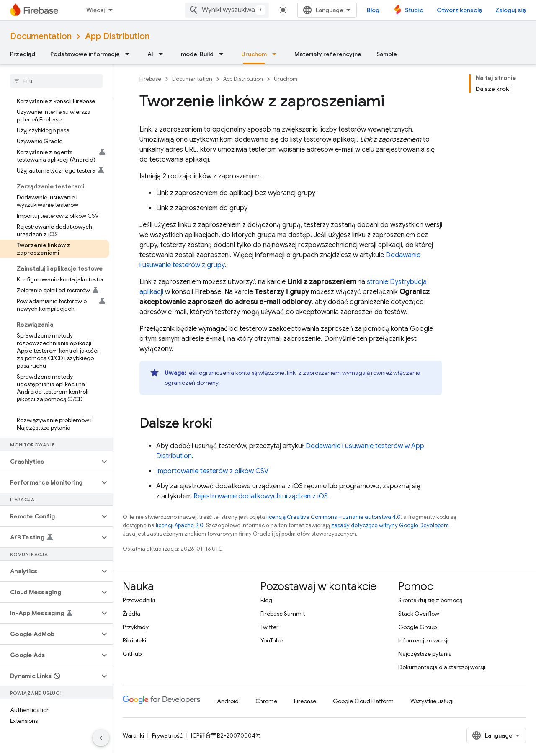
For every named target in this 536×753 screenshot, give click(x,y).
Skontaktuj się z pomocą (430, 600)
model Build (197, 54)
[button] (49, 461)
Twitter (269, 627)
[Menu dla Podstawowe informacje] (130, 54)
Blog (373, 10)
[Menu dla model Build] (224, 54)
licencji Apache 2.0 (180, 525)
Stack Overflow (418, 613)
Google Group (417, 627)
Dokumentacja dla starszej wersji (441, 667)
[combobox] (227, 10)
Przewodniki (139, 600)
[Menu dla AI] (163, 54)
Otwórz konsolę (459, 10)
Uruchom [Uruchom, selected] (254, 54)
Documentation (41, 36)
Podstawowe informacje (85, 54)
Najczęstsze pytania (425, 654)
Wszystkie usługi (432, 701)
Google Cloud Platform (363, 701)
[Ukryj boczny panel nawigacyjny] (101, 738)
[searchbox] (56, 81)
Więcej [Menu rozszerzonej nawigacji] (96, 10)
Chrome (266, 701)
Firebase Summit (282, 613)
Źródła (131, 613)
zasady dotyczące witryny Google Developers (389, 525)
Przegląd (22, 54)
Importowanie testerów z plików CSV (212, 471)
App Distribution (117, 36)
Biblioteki (134, 640)
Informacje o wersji (423, 640)
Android (228, 701)
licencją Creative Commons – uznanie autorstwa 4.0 (333, 517)
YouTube (271, 640)
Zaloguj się (510, 10)
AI (150, 54)
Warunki (133, 735)
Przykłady (136, 627)
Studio (414, 10)
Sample (386, 54)
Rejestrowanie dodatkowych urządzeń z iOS (260, 496)
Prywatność (167, 735)
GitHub (132, 654)
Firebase (150, 79)
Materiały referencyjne (327, 54)
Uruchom (285, 79)
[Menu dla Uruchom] (277, 54)
